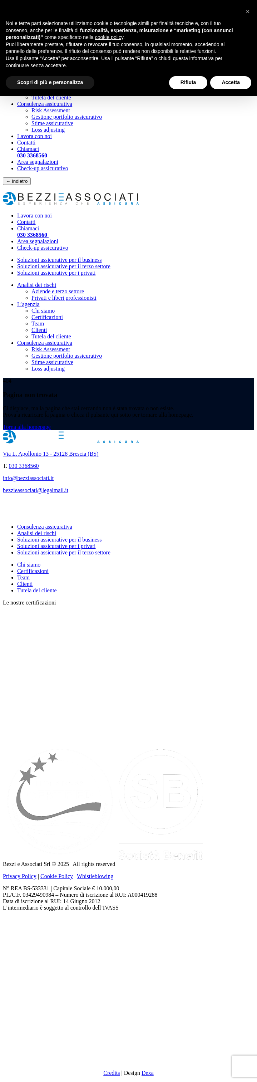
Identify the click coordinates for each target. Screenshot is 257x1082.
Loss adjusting (48, 130)
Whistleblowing (95, 876)
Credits (111, 1073)
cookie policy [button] (109, 37)
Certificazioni (47, 317)
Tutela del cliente (51, 97)
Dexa (148, 1073)
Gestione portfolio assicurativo (66, 117)
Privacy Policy (19, 876)
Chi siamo (43, 311)
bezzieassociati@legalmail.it (35, 490)
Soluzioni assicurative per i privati (56, 273)
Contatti (26, 142)
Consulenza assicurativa (44, 104)
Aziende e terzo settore (57, 291)
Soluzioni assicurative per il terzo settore (63, 266)
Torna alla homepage (27, 427)
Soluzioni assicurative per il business (59, 260)
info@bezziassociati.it (28, 478)
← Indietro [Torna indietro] (17, 181)
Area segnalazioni (37, 162)
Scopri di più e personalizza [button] (50, 82)
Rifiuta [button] (188, 82)
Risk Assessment (50, 110)
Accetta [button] (231, 82)
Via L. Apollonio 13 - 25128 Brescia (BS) (50, 454)
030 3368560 (24, 466)
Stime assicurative (52, 123)
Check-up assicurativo (42, 168)
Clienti (39, 330)
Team (37, 323)
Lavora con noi (34, 136)
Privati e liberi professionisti (64, 298)
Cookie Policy (56, 876)
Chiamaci (33, 152)
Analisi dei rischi (36, 285)
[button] (247, 11)
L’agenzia (28, 304)
